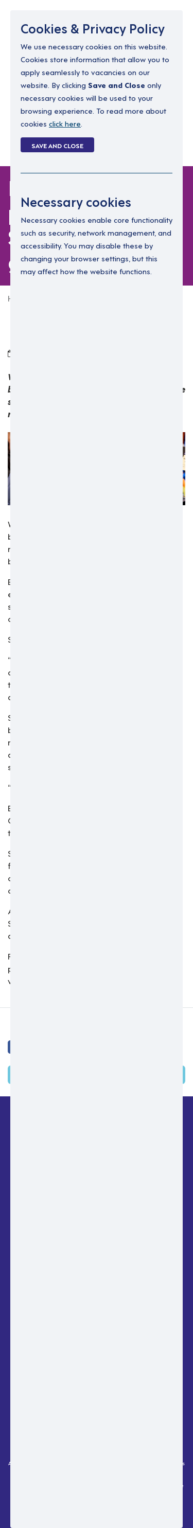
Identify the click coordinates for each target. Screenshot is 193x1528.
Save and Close (57, 145)
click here (65, 123)
